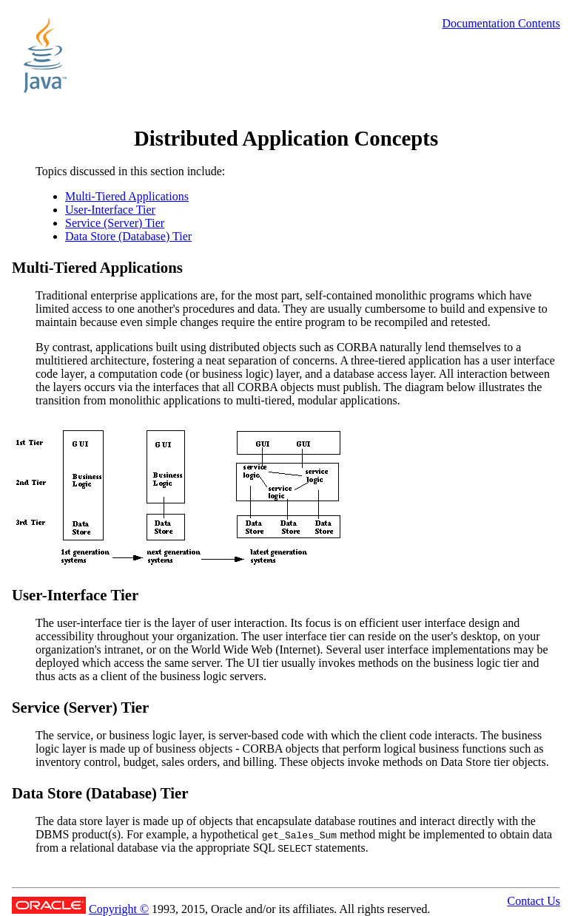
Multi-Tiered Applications (127, 196)
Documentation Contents (501, 23)
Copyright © (119, 909)
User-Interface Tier (110, 209)
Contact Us (533, 901)
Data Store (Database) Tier (128, 236)
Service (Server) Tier (114, 223)
